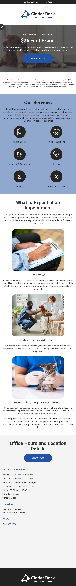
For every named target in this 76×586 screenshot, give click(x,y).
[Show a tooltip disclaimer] (54, 39)
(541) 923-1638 (9, 525)
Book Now (38, 58)
